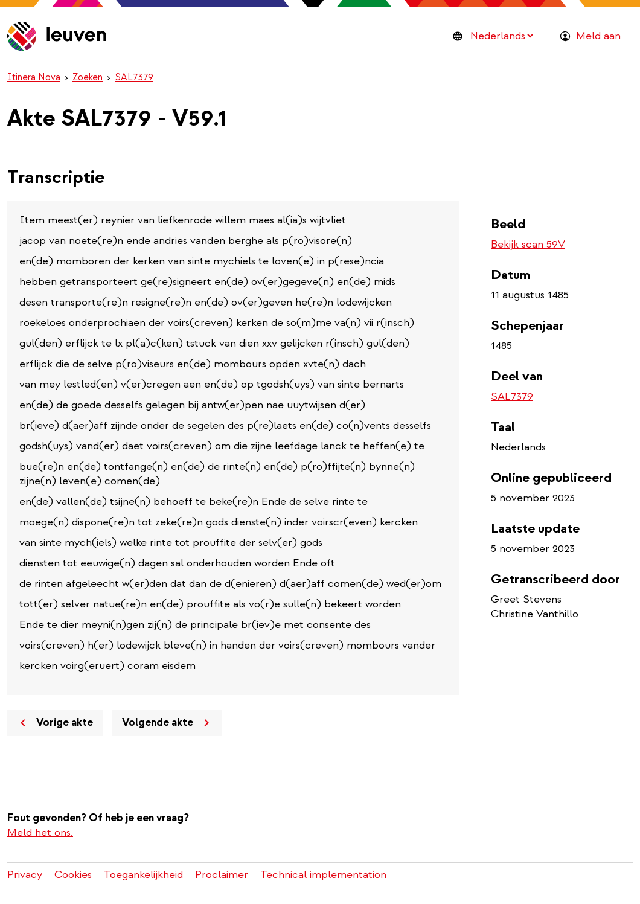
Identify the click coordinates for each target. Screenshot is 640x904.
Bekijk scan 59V (528, 244)
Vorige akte (54, 723)
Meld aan (598, 36)
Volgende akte (168, 723)
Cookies (73, 875)
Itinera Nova (33, 77)
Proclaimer (221, 875)
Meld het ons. (40, 832)
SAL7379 (134, 77)
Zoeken (87, 77)
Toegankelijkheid (143, 875)
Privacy (24, 875)
